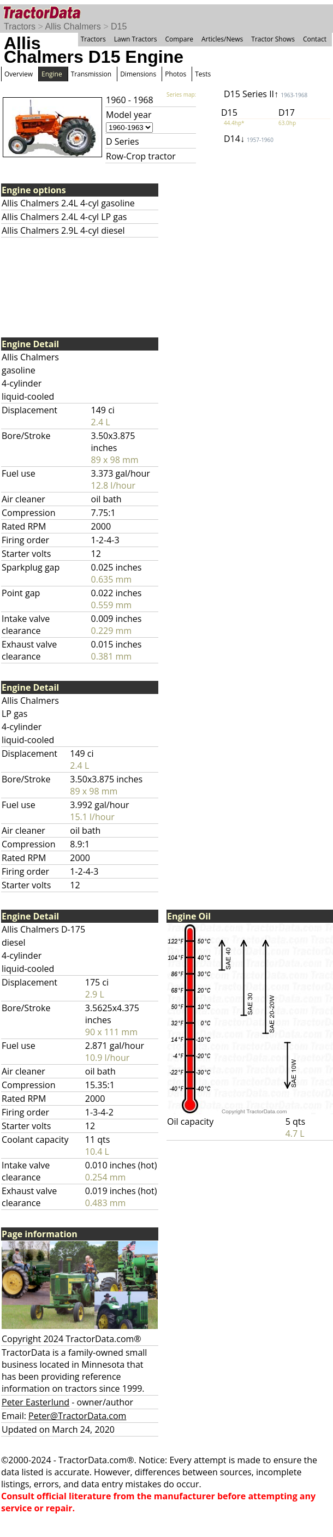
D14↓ (248, 139)
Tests (203, 74)
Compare (179, 39)
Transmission (91, 74)
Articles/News (222, 39)
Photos (175, 74)
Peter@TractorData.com (77, 1416)
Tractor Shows (273, 39)
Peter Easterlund (35, 1402)
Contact (314, 39)
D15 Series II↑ (265, 94)
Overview (18, 74)
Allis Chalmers (72, 26)
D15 (119, 26)
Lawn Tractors (135, 39)
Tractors (19, 26)
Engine (51, 74)
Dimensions (138, 74)
